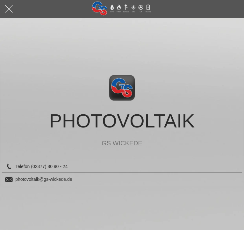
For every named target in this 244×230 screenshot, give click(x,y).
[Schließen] (9, 9)
